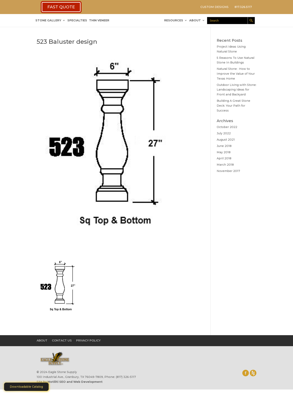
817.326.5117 (243, 7)
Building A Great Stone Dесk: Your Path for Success (233, 105)
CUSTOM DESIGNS (214, 7)
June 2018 (224, 146)
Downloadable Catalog (26, 386)
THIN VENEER (99, 20)
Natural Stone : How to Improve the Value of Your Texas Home (236, 73)
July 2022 (224, 133)
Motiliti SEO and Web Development (75, 382)
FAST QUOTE (61, 6)
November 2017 (228, 171)
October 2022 (227, 127)
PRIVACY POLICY (88, 340)
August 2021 (226, 139)
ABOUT (195, 20)
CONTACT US (62, 340)
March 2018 (225, 164)
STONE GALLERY (48, 20)
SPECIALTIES (77, 20)
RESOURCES (173, 20)
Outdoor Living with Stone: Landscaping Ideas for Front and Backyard (236, 89)
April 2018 (224, 158)
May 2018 (224, 152)
